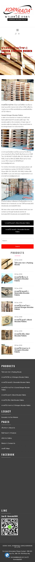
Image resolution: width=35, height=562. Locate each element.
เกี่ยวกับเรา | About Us (8, 428)
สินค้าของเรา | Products (8, 433)
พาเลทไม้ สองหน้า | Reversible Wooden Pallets (21, 293)
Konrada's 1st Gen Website (9, 417)
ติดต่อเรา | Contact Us (8, 443)
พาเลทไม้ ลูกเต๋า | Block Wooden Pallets (23, 321)
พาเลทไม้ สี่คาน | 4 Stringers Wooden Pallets (21, 279)
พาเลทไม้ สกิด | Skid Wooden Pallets (21, 335)
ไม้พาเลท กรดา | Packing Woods (23, 264)
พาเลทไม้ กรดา (17, 16)
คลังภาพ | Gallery (6, 438)
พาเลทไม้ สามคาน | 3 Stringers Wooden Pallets (22, 350)
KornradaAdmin (28, 57)
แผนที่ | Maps (5, 448)
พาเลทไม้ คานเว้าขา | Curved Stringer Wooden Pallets (23, 307)
